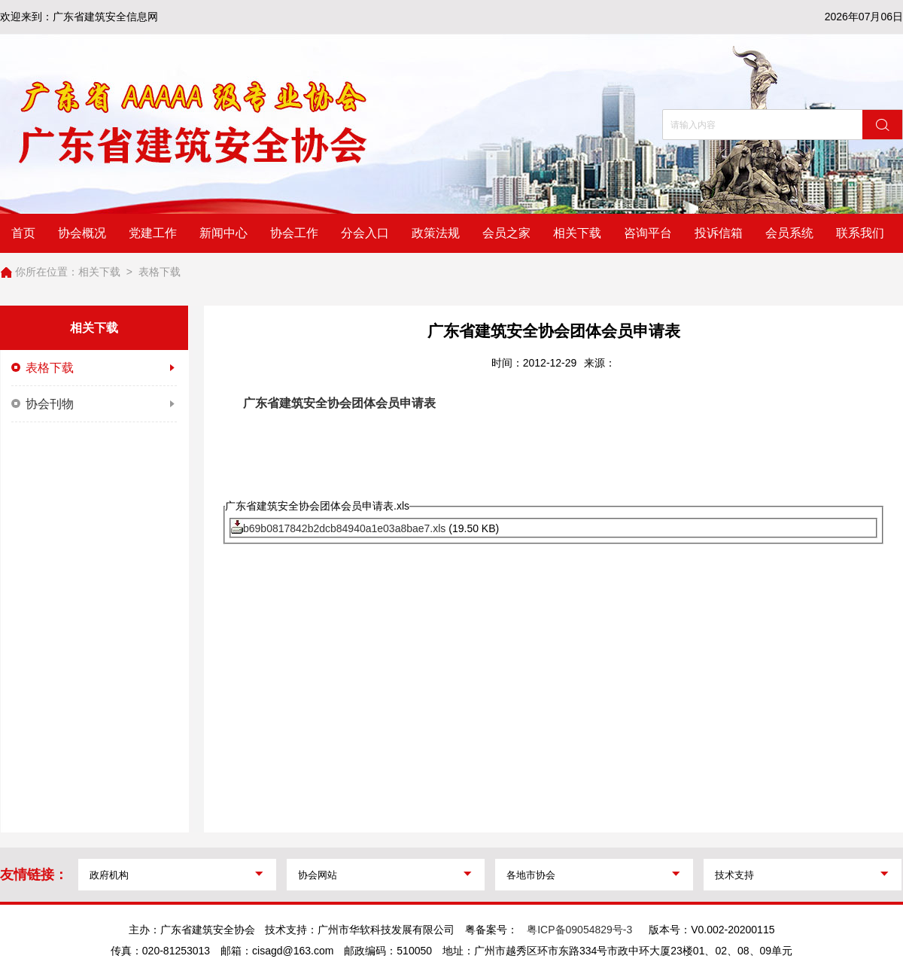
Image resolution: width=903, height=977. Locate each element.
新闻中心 (223, 233)
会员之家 (506, 233)
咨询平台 (648, 233)
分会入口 (365, 233)
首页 (23, 233)
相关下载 (577, 233)
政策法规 (436, 233)
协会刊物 (94, 404)
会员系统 (789, 233)
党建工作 (153, 233)
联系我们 (860, 233)
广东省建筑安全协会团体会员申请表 (339, 403)
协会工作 (294, 233)
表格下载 (159, 272)
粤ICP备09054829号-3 (579, 930)
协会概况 (82, 233)
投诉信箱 (719, 233)
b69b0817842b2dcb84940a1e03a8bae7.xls (344, 528)
